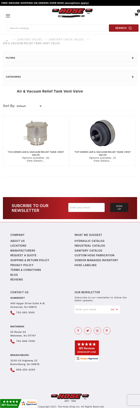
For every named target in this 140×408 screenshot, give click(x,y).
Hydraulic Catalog (90, 240)
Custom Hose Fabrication (95, 255)
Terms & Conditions (25, 269)
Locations (18, 245)
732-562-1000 (25, 312)
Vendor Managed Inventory (96, 260)
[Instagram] (97, 330)
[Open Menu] (8, 16)
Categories (70, 76)
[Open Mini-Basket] (136, 15)
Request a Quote (23, 255)
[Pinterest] (107, 330)
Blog (14, 274)
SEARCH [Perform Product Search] (123, 28)
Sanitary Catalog (88, 250)
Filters (70, 57)
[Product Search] (56, 28)
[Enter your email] (86, 207)
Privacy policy (22, 265)
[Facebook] (78, 330)
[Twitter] (87, 330)
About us (17, 240)
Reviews (16, 279)
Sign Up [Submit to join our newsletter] (119, 207)
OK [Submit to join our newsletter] (114, 309)
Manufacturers (22, 250)
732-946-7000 (25, 341)
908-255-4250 (25, 369)
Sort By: (9, 106)
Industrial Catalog (90, 245)
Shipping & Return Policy (29, 260)
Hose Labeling (86, 265)
